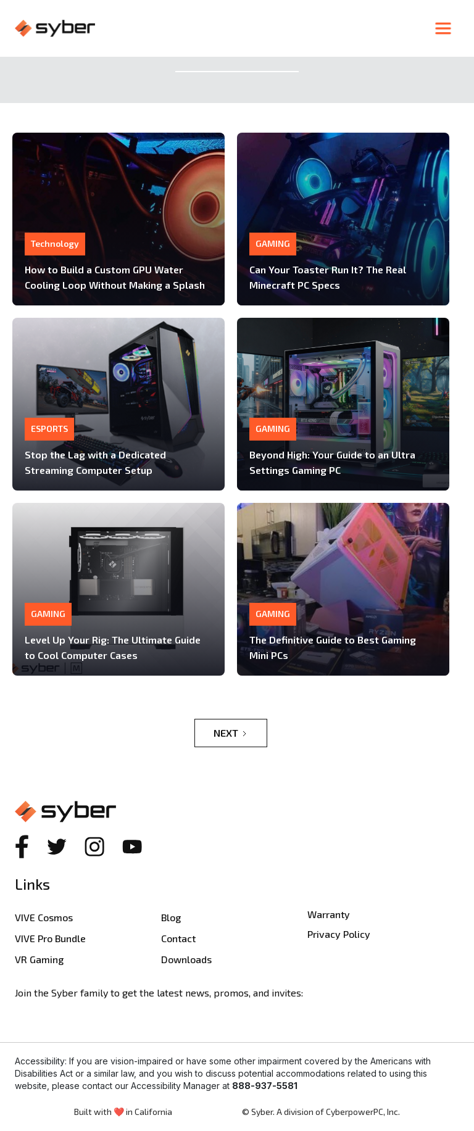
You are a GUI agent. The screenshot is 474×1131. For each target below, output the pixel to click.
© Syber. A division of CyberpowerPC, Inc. (321, 1111)
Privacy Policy (338, 934)
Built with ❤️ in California (123, 1111)
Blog (171, 917)
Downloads (186, 959)
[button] (443, 28)
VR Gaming (39, 959)
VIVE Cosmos (44, 917)
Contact (178, 938)
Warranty (328, 914)
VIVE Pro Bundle (50, 938)
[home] (221, 28)
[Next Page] (230, 733)
